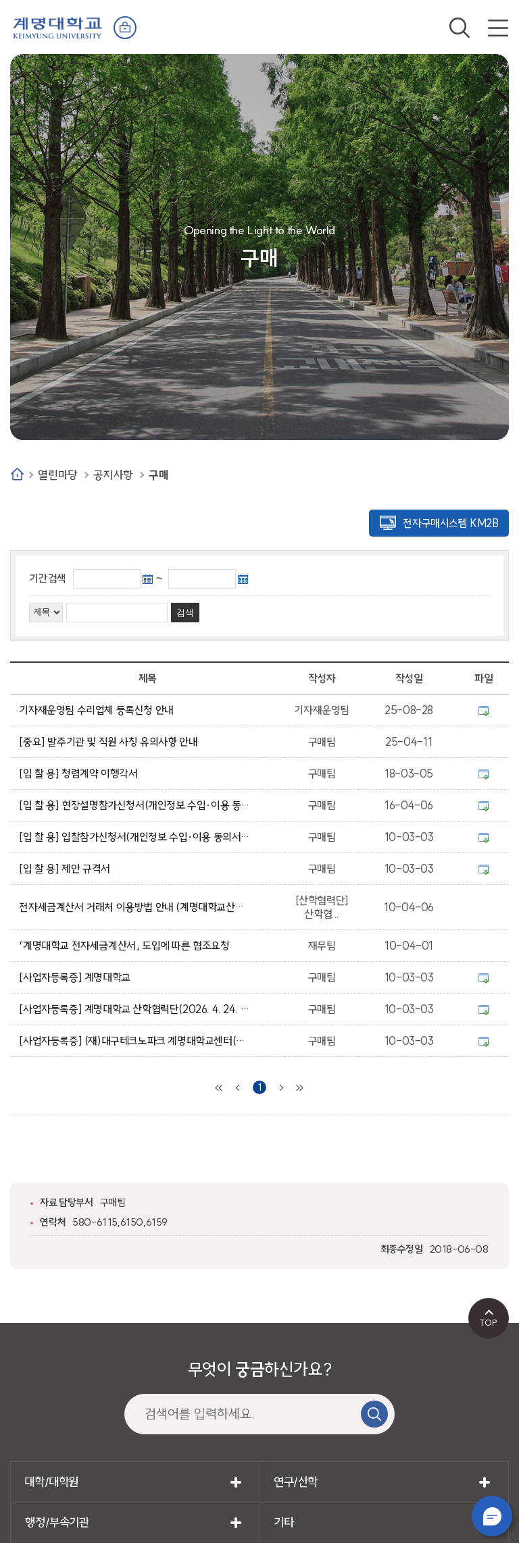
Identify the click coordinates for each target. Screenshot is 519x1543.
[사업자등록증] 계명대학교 (77, 977)
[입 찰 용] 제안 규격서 (67, 868)
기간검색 (47, 578)
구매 (158, 475)
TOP (488, 1322)
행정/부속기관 (57, 1522)
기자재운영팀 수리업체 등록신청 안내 (98, 710)
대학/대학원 (51, 1482)
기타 (283, 1522)
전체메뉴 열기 (498, 27)
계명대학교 (57, 26)
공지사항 (112, 475)
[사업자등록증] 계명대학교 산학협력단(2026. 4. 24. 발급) (134, 1009)
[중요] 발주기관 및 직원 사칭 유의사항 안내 (110, 742)
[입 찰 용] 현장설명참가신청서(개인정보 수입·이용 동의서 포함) (134, 805)
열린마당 (57, 475)
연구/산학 (296, 1482)
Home (17, 474)
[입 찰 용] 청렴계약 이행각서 (80, 773)
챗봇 (492, 1516)
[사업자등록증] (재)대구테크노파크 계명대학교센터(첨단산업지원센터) (134, 1041)
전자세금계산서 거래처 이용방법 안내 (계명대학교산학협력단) (134, 907)
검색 (459, 27)
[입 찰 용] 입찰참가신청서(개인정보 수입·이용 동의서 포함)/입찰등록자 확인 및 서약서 (134, 837)
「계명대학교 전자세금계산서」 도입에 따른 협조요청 (126, 945)
